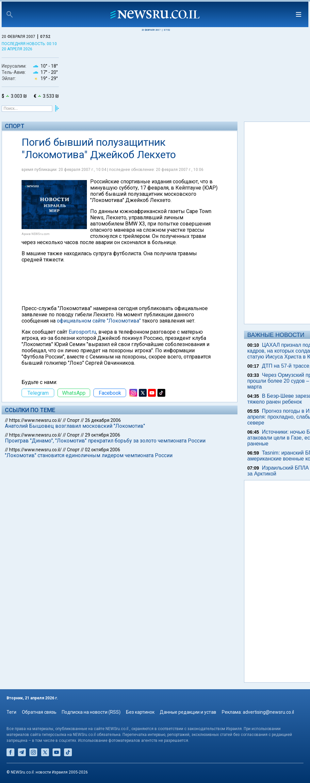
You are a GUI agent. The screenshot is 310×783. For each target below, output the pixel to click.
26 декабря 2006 (103, 420)
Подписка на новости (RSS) (91, 712)
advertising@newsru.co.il (268, 712)
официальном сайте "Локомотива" (99, 321)
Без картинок (140, 712)
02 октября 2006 (102, 449)
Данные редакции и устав (188, 712)
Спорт (14, 126)
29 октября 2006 (102, 435)
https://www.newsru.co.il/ (35, 420)
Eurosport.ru (82, 332)
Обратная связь (39, 712)
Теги (11, 712)
